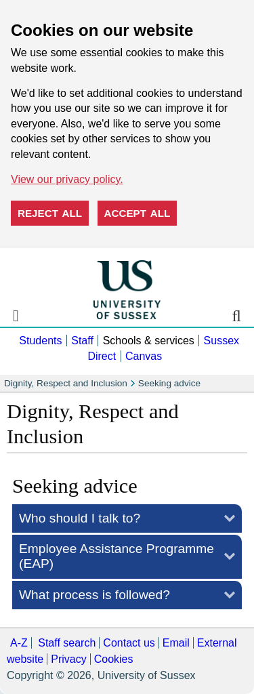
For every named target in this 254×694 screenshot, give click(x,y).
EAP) (116, 556)
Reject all (50, 213)
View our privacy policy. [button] (67, 179)
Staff (82, 340)
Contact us (128, 643)
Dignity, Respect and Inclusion (65, 383)
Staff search (67, 643)
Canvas (143, 356)
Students (40, 340)
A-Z (19, 643)
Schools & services (148, 340)
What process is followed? (94, 595)
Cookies (113, 659)
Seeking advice (169, 383)
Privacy (68, 659)
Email (176, 643)
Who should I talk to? (79, 518)
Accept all (137, 213)
